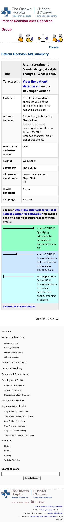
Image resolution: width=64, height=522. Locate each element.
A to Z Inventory (11, 343)
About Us (6, 440)
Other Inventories (11, 357)
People (7, 451)
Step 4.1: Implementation (15, 426)
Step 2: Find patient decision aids (18, 416)
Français (54, 47)
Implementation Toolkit (13, 406)
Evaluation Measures (12, 400)
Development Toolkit (12, 380)
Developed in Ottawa (13, 352)
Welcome (6, 331)
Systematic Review (12, 390)
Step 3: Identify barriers (14, 421)
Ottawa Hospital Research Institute (43, 516)
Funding (7, 456)
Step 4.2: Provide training (15, 431)
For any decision (11, 348)
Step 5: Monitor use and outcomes (19, 435)
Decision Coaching (11, 368)
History (7, 446)
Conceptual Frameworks (14, 374)
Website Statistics (12, 460)
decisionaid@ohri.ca (54, 513)
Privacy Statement (47, 510)
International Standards (14, 385)
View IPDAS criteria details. (19, 306)
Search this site (10, 469)
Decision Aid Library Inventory (17, 395)
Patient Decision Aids (12, 337)
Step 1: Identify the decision (16, 412)
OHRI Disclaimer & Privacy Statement (48, 507)
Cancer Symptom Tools (14, 362)
